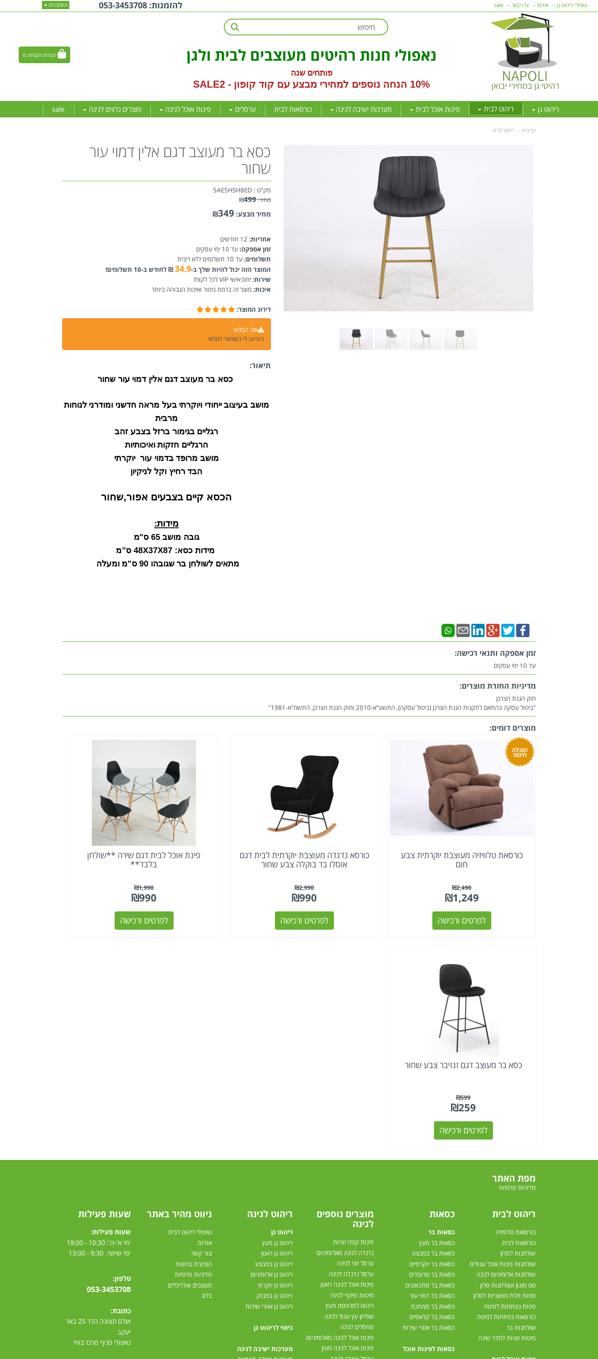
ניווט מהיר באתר (179, 974)
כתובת (122, 1071)
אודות (205, 1003)
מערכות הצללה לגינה (348, 1193)
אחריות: (259, 239)
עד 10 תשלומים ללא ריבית (210, 259)
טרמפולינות (360, 1235)
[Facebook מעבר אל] (122, 1159)
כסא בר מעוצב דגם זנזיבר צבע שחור (117, 830)
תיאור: (260, 365)
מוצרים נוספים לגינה (345, 979)
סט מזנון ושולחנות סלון (508, 1045)
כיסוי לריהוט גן (273, 1087)
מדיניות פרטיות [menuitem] (517, 947)
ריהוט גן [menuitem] (545, 109)
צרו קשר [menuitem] (520, 5)
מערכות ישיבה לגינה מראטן (260, 1162)
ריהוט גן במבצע (274, 1024)
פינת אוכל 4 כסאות (512, 1172)
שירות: (261, 279)
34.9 (183, 268)
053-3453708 (109, 1049)
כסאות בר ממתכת (432, 1066)
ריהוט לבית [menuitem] (496, 108)
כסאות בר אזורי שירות (428, 1087)
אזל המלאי (245, 329)
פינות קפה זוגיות (353, 1002)
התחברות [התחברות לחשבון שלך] (55, 4)
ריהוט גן (282, 992)
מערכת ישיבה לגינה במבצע (259, 1193)
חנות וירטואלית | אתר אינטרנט (247, 1351)
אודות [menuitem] (543, 5)
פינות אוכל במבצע (513, 1130)
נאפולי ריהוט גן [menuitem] (572, 5)
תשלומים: (257, 259)
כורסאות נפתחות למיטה (506, 1077)
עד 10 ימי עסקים (217, 249)
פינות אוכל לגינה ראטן (347, 1045)
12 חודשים (234, 239)
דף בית (529, 130)
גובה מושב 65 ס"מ (166, 537)
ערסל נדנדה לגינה (351, 1034)
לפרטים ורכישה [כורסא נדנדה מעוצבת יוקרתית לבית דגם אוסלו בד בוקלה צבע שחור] (360, 890)
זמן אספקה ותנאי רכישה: (495, 653)
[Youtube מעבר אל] (106, 1159)
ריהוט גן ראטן (277, 1013)
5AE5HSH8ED (232, 190)
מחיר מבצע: (253, 214)
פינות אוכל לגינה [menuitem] (185, 109)
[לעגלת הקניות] (44, 55)
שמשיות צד (360, 1214)
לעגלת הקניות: (41, 55)
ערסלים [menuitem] (242, 109)
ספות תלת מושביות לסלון (504, 1056)
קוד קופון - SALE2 (233, 84)
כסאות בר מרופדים (431, 1035)
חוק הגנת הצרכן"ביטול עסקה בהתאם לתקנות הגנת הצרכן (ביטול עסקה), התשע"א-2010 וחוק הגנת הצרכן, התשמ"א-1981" (402, 703)
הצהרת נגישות (194, 1024)
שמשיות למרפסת (352, 1204)
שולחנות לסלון (518, 1013)
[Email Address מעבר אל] (73, 1159)
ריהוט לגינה (270, 974)
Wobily (326, 1351)
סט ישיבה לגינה (272, 1225)
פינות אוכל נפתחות (512, 1183)
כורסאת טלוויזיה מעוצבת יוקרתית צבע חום (481, 830)
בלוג (206, 1056)
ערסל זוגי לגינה (355, 1023)
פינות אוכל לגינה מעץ (347, 1108)
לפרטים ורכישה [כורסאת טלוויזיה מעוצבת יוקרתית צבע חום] (481, 890)
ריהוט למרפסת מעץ (350, 1066)
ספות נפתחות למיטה (510, 1066)
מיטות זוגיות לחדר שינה (507, 1098)
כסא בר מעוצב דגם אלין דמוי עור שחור (180, 159)
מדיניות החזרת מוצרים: (498, 686)
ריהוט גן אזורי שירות (269, 1066)
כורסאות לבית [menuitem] (293, 109)
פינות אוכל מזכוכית (513, 1141)
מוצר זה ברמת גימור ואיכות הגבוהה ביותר (202, 289)
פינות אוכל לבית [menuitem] (435, 109)
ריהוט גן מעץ (277, 1003)
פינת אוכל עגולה (515, 1162)
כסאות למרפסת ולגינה (346, 1161)
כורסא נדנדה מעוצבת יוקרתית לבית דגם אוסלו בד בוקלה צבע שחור (360, 834)
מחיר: (255, 200)
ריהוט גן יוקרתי (275, 1045)
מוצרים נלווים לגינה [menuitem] (112, 109)
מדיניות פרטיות (193, 1035)
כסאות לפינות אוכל (429, 1109)
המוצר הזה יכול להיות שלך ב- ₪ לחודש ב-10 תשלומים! (188, 269)
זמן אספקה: (254, 249)
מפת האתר (514, 938)
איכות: (261, 289)
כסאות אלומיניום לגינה (347, 1151)
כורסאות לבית (519, 1003)
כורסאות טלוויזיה (516, 992)
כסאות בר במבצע (433, 1013)
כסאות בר (441, 992)
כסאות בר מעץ (437, 1003)
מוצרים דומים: (513, 728)
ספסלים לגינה (357, 1087)
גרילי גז (365, 1140)
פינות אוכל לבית (514, 1119)
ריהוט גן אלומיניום (271, 1035)
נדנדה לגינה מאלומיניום (345, 1013)
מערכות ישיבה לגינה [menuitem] (361, 109)
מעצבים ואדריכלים (189, 1045)
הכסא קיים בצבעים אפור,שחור (166, 496)
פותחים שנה (312, 72)
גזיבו (368, 1225)
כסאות (442, 974)
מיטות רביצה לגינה (270, 1236)
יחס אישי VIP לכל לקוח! (222, 279)
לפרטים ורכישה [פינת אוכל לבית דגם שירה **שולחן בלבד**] (238, 890)
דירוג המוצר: (254, 309)
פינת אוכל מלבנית (514, 1151)
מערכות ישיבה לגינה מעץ (262, 1183)
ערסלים (364, 1183)
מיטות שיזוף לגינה (352, 1055)
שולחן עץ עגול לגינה (349, 1077)
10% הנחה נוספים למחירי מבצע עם (353, 84)
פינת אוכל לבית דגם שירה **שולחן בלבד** (238, 830)
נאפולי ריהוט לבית (190, 992)
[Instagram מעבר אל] (89, 1159)
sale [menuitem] (58, 109)
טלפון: (122, 1039)
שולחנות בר (521, 1087)
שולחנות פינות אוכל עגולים (503, 1024)
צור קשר (201, 1013)
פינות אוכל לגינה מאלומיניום (340, 1098)
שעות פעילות (104, 974)
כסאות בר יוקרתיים (432, 1024)
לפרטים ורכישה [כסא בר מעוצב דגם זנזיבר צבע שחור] (117, 890)
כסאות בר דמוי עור (432, 1056)
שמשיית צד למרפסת (348, 1129)
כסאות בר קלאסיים (432, 1077)
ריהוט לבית (504, 130)
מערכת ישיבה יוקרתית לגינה (258, 1204)
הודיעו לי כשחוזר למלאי (236, 339)
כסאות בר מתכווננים (429, 1045)
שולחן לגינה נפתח (351, 1172)
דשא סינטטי (359, 1246)
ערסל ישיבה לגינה (352, 1119)
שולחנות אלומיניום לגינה (506, 1035)
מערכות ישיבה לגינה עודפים (258, 1215)
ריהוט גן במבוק (275, 1056)
